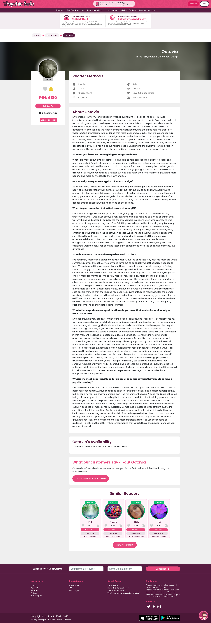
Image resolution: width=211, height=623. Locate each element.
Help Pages (74, 590)
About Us (35, 588)
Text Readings (73, 10)
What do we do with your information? (124, 593)
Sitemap (67, 620)
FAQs (71, 588)
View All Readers (124, 544)
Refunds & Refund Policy (118, 588)
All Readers (52, 35)
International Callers (53, 620)
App (83, 10)
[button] (203, 615)
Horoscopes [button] (111, 10)
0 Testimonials (48, 113)
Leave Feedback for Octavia (91, 478)
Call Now (48, 106)
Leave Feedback (48, 120)
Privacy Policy (113, 585)
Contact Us (74, 585)
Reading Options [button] (94, 10)
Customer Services (146, 10)
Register (193, 4)
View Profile (90, 533)
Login (204, 4)
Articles (123, 10)
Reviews (132, 10)
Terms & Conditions (116, 590)
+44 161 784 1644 (80, 19)
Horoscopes (36, 595)
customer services (153, 594)
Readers (34, 590)
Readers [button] (60, 10)
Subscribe (163, 568)
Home (37, 35)
